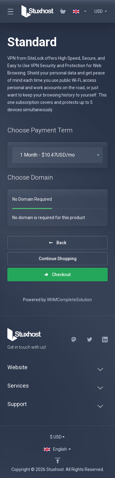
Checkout (57, 274)
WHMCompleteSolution (69, 299)
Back (57, 242)
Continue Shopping (58, 258)
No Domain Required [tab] (32, 199)
